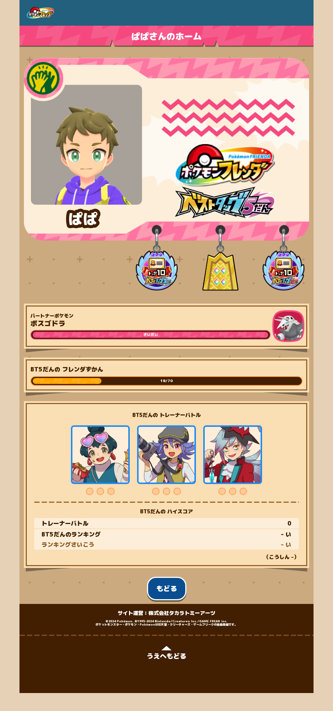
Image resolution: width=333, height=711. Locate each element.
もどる (166, 588)
